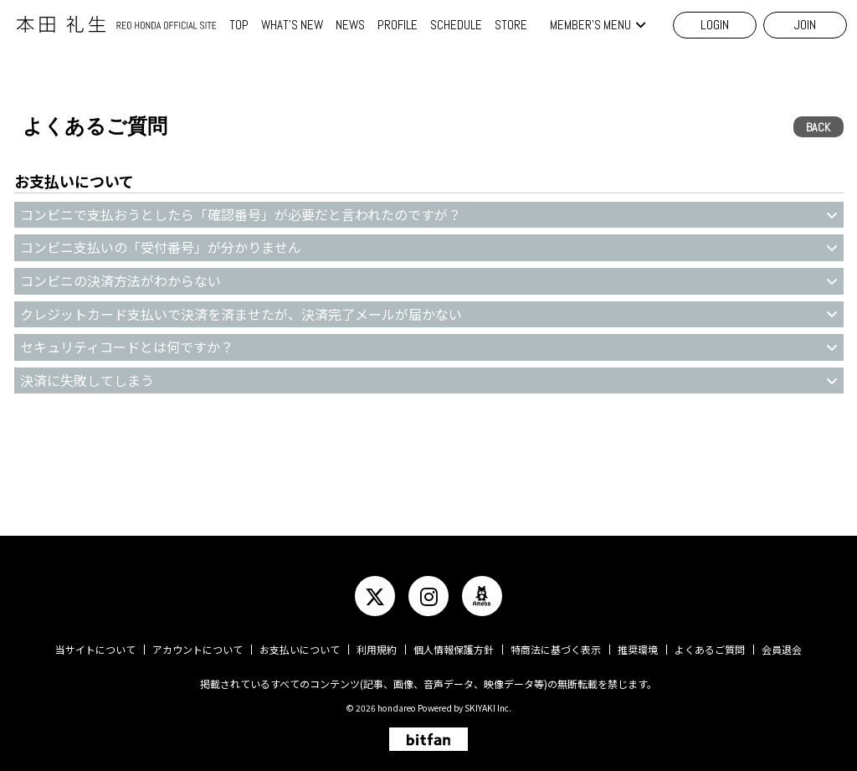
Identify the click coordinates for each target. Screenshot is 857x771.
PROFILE (397, 25)
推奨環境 (638, 649)
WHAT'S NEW (292, 25)
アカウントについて (197, 649)
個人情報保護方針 (453, 649)
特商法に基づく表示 (556, 649)
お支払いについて (299, 649)
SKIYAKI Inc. (487, 708)
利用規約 (377, 649)
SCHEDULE (456, 25)
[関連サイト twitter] (375, 596)
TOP (239, 25)
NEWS (350, 25)
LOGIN (714, 24)
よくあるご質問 (710, 649)
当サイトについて (95, 649)
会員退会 (782, 649)
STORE (511, 25)
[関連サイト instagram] (428, 596)
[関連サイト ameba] (482, 596)
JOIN (805, 24)
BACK (818, 127)
